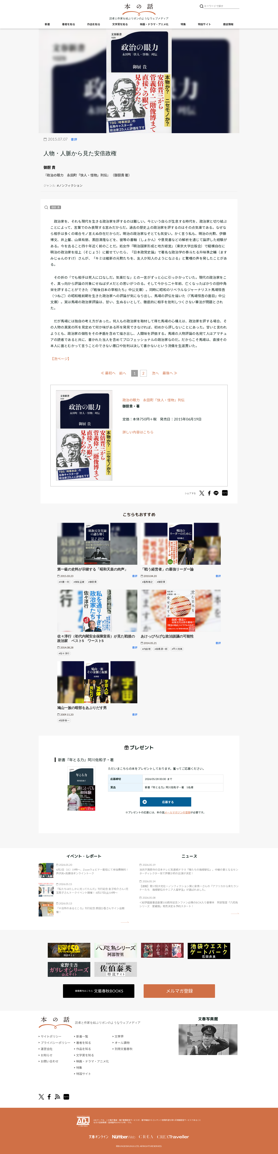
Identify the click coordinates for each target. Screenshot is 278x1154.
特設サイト (204, 24)
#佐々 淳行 (64, 653)
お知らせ (47, 1055)
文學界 (119, 1036)
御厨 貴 (49, 167)
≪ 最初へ (108, 373)
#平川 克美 (177, 648)
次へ (155, 373)
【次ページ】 (60, 359)
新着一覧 (82, 1036)
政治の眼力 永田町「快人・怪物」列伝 (153, 400)
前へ (122, 373)
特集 (183, 24)
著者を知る (68, 24)
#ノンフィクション (70, 185)
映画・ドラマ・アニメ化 (154, 24)
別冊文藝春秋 (123, 1048)
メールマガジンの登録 (177, 812)
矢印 (124, 922)
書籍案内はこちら (99, 990)
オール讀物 (122, 1042)
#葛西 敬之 (147, 581)
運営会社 (47, 1048)
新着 (47, 24)
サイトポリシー (51, 1036)
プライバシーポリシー (55, 1042)
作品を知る (93, 24)
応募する (157, 802)
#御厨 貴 (92, 581)
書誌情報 (228, 24)
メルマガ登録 (179, 990)
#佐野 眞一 (64, 720)
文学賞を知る (120, 24)
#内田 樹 (146, 648)
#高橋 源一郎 (161, 648)
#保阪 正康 (79, 581)
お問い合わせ (50, 1061)
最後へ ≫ (169, 373)
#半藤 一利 (64, 581)
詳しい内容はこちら (138, 432)
